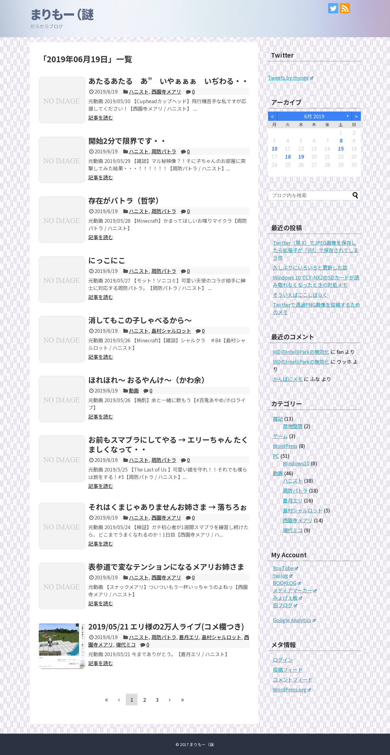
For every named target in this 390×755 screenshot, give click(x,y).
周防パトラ (163, 151)
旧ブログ (285, 605)
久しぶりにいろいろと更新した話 (310, 267)
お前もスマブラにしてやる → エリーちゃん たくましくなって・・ (168, 444)
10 (274, 148)
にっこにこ (106, 260)
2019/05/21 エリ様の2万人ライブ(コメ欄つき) (166, 626)
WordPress (285, 446)
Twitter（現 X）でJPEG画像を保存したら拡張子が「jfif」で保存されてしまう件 (315, 250)
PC (276, 455)
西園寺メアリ (166, 91)
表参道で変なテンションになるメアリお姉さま (166, 566)
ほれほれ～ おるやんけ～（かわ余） (148, 379)
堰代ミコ (126, 644)
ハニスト (139, 91)
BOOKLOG (287, 582)
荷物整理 (293, 426)
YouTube (285, 568)
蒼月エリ (189, 637)
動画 (134, 390)
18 (288, 156)
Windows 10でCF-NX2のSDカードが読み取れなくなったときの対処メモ (316, 281)
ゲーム (280, 436)
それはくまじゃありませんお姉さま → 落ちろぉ (167, 506)
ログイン (283, 659)
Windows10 (296, 463)
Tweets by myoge (290, 77)
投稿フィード (288, 669)
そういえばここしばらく (300, 294)
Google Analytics (294, 620)
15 (341, 148)
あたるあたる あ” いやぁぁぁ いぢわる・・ (168, 80)
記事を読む (100, 117)
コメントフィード (293, 679)
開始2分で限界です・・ (127, 140)
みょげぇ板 (287, 597)
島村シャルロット (171, 330)
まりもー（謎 (62, 14)
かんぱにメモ (288, 379)
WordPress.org (292, 689)
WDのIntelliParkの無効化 (301, 351)
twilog (283, 575)
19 (301, 156)
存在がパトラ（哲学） (125, 200)
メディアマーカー (295, 590)
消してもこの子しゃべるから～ (140, 319)
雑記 (278, 418)
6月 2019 (314, 116)
